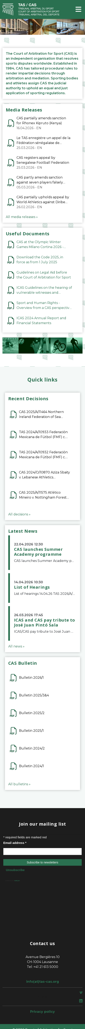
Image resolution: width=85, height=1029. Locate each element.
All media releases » (22, 217)
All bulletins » (19, 784)
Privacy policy (42, 1012)
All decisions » (19, 514)
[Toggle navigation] (78, 9)
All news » (16, 646)
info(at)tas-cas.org (42, 982)
